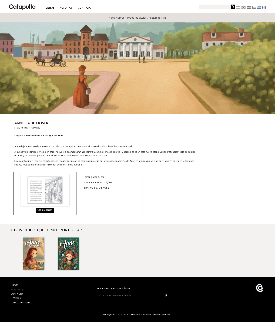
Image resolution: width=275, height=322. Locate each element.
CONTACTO (84, 8)
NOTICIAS (16, 298)
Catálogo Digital (21, 303)
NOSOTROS (66, 8)
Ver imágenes (45, 210)
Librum (237, 104)
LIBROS (50, 8)
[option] (34, 253)
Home (112, 18)
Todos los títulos (137, 18)
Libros (121, 18)
